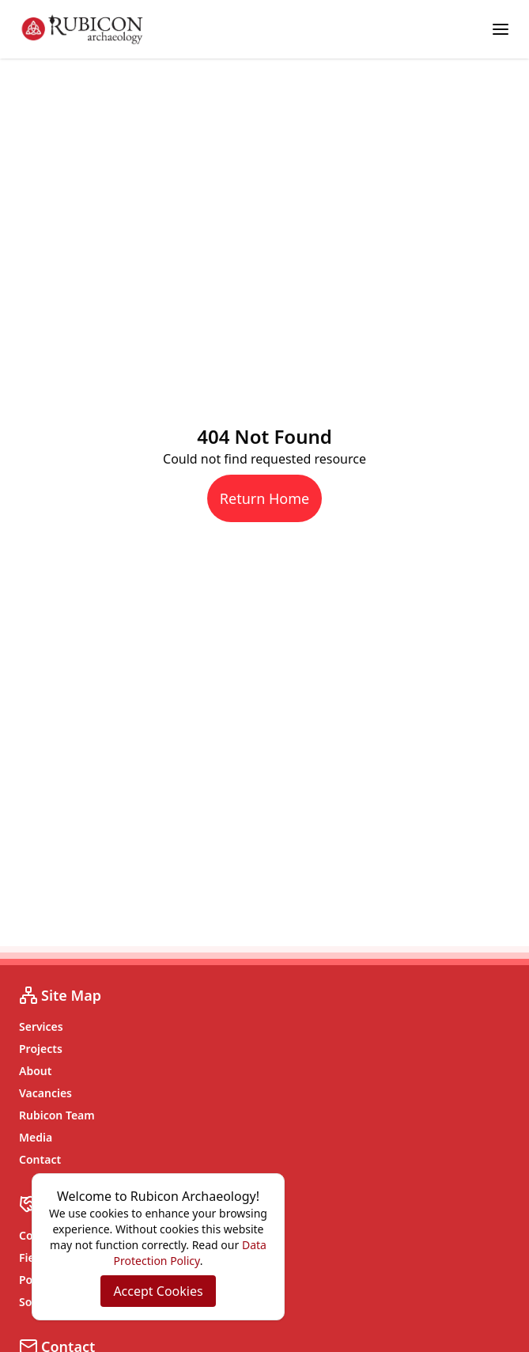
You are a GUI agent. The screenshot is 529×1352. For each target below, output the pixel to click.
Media (35, 1137)
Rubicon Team (57, 1115)
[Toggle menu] (500, 29)
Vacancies (45, 1092)
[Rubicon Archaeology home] (82, 29)
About (35, 1070)
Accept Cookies (157, 1291)
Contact (40, 1159)
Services (41, 1026)
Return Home (264, 498)
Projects (40, 1048)
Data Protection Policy (190, 1252)
